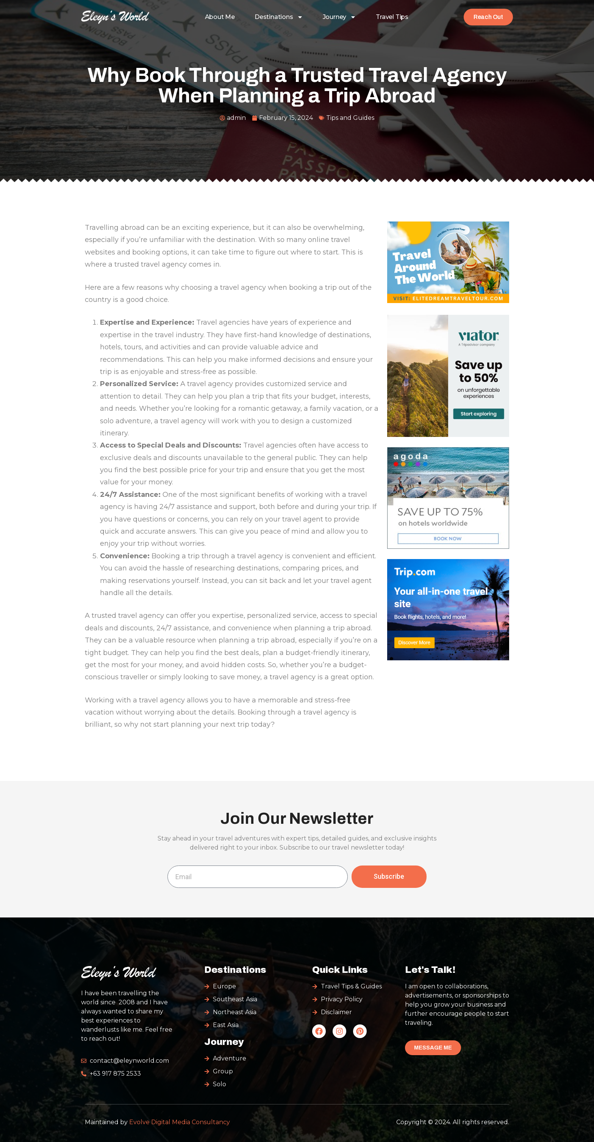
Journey (339, 17)
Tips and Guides (350, 117)
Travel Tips (392, 16)
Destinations (279, 17)
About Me (220, 16)
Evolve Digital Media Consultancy (179, 1122)
